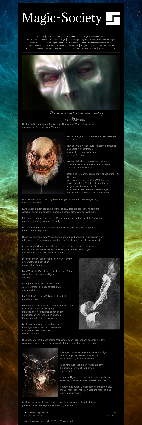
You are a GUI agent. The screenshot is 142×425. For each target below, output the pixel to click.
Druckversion (31, 413)
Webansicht (112, 415)
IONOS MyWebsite (58, 421)
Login (115, 413)
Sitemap (44, 413)
